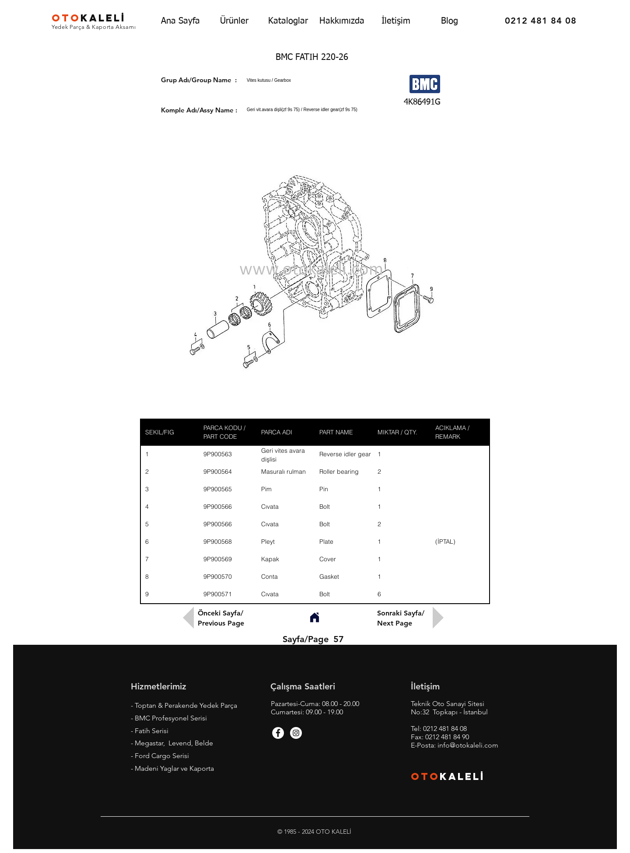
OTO (425, 776)
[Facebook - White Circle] (278, 733)
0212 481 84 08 (445, 728)
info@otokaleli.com (468, 745)
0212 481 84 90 (447, 737)
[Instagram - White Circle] (296, 733)
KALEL (89, 18)
